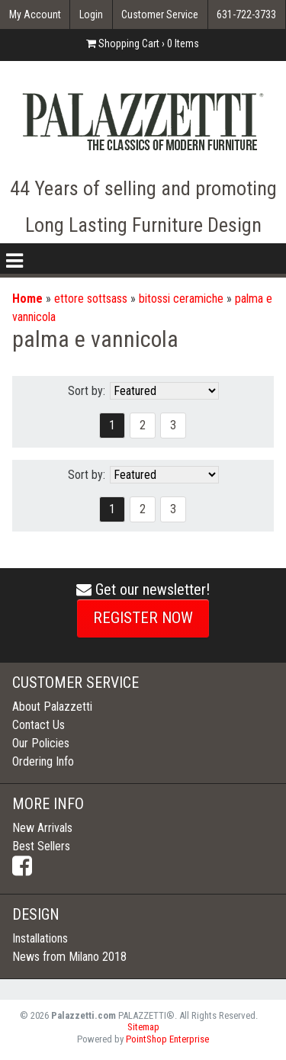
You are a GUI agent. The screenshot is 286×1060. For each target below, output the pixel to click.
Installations (40, 938)
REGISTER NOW (143, 618)
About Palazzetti (52, 706)
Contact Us (38, 725)
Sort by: (86, 391)
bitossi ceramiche (181, 298)
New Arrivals (42, 828)
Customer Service (159, 14)
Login (91, 14)
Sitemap (143, 1027)
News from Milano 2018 (69, 956)
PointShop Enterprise (167, 1039)
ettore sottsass (90, 298)
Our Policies (40, 743)
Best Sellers (41, 846)
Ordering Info (43, 761)
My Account (35, 14)
